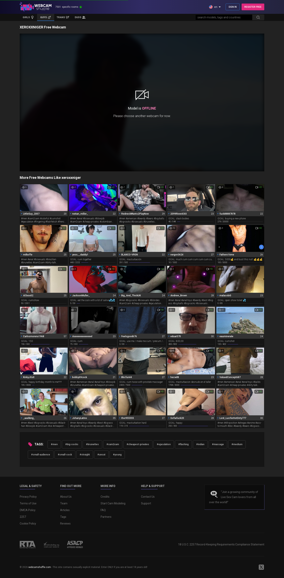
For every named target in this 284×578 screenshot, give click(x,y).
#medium (237, 444)
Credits (105, 496)
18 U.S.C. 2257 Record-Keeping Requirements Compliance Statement (221, 544)
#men (54, 444)
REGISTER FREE (253, 7)
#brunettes (92, 444)
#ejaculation (164, 444)
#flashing (183, 444)
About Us (66, 496)
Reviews (65, 523)
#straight (85, 454)
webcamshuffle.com (39, 567)
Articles (65, 510)
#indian (200, 444)
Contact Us (148, 496)
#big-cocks (71, 444)
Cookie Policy (28, 523)
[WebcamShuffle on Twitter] (261, 567)
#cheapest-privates (138, 444)
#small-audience (40, 454)
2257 (23, 516)
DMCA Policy (28, 510)
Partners (106, 516)
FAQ (103, 510)
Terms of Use (28, 503)
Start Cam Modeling (113, 503)
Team (63, 503)
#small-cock (65, 454)
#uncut (101, 454)
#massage (218, 444)
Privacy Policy (28, 496)
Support (146, 503)
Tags (63, 516)
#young (117, 454)
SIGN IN (233, 7)
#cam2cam (112, 444)
